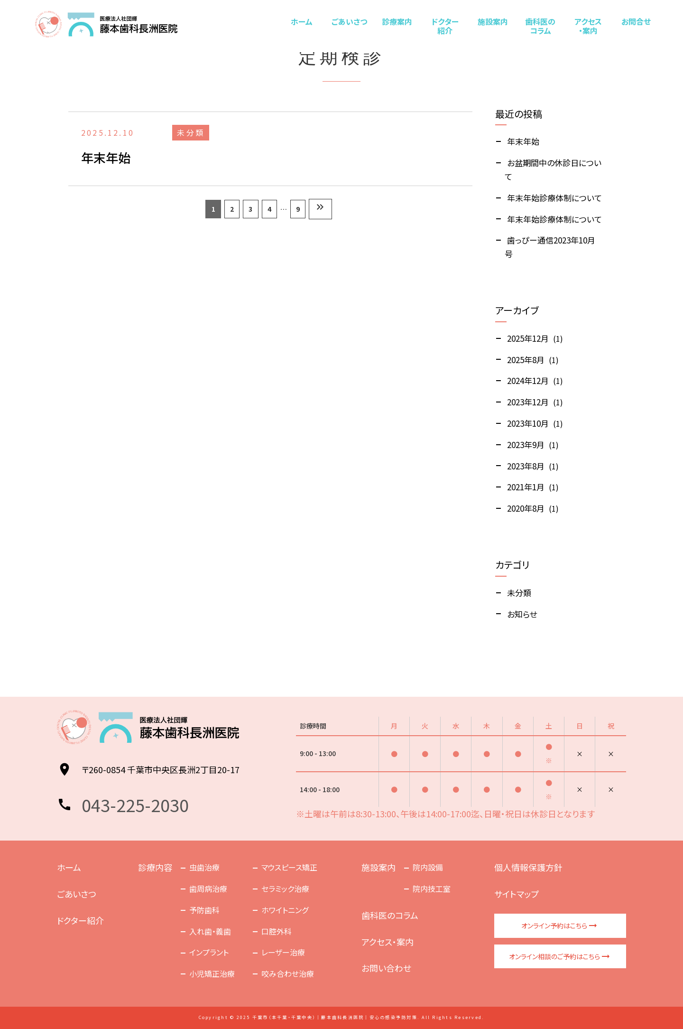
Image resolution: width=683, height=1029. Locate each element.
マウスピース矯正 (289, 867)
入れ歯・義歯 (210, 931)
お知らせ (522, 614)
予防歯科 (204, 910)
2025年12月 (528, 338)
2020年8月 (526, 508)
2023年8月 (526, 466)
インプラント (209, 952)
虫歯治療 (204, 867)
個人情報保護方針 (528, 867)
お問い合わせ (386, 968)
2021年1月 (526, 487)
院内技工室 (432, 888)
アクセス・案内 (587, 26)
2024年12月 (528, 380)
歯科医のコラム (540, 26)
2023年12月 (528, 402)
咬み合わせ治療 (287, 973)
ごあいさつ (349, 21)
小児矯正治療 (212, 973)
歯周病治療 (208, 888)
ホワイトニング (284, 910)
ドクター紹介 (445, 26)
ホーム (302, 21)
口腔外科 (276, 931)
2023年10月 (528, 423)
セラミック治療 (285, 888)
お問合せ (635, 21)
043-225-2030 (135, 805)
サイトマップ (516, 894)
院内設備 (428, 867)
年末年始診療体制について (554, 198)
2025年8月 (526, 359)
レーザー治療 (283, 952)
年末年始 (523, 141)
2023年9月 (526, 444)
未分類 (519, 593)
